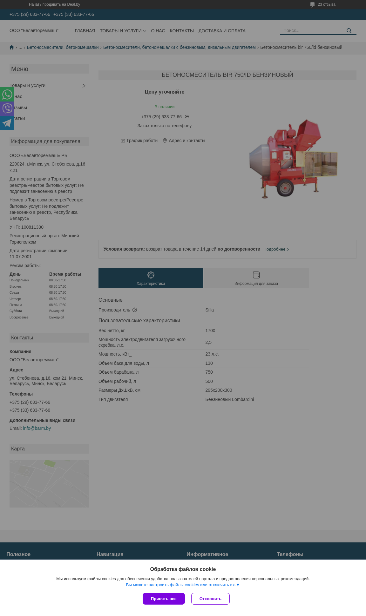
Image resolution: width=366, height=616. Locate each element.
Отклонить (210, 598)
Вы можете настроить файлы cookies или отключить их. (181, 584)
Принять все (164, 598)
